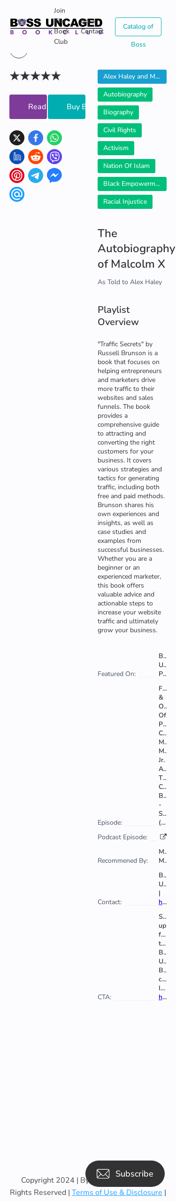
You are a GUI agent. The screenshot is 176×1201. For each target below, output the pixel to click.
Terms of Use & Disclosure (117, 1192)
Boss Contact (92, 26)
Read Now (37, 107)
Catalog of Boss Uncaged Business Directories (138, 29)
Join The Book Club (61, 26)
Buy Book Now (76, 107)
